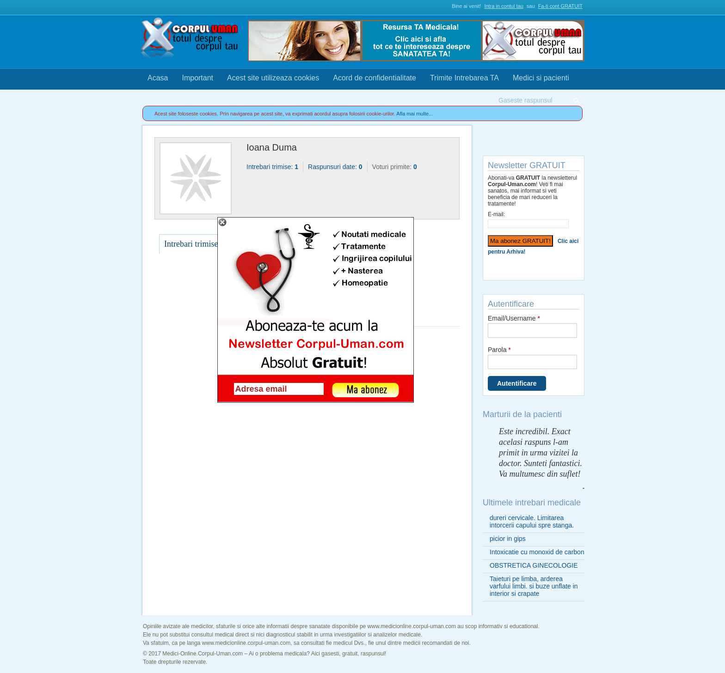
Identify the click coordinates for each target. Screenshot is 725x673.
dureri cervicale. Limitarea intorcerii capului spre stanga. (532, 521)
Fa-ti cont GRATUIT (560, 6)
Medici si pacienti (541, 78)
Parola (499, 349)
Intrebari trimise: (272, 166)
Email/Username (514, 318)
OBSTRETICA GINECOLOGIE (534, 565)
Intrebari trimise (191, 244)
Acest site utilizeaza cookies (273, 78)
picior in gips (508, 538)
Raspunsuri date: (335, 166)
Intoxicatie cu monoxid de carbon (537, 552)
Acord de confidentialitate (374, 78)
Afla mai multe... (414, 113)
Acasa (157, 78)
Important (197, 78)
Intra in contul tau (503, 6)
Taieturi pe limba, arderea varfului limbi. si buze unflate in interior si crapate (534, 586)
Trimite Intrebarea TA (464, 78)
